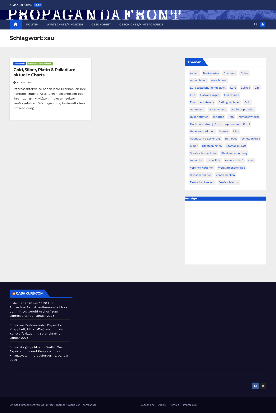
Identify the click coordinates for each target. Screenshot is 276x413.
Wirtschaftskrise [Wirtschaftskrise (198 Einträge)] (200, 174)
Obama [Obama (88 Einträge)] (223, 131)
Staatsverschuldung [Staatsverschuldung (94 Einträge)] (234, 153)
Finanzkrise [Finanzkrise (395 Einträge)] (231, 94)
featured (20, 64)
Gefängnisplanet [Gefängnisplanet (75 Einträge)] (229, 102)
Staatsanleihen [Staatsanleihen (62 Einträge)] (212, 145)
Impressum (190, 404)
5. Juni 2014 (25, 82)
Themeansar (88, 404)
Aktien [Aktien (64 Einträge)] (194, 73)
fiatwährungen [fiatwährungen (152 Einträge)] (209, 94)
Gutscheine (148, 404)
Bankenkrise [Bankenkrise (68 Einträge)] (211, 73)
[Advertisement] (225, 236)
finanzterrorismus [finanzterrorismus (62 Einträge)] (202, 102)
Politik (32, 24)
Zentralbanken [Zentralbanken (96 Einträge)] (225, 174)
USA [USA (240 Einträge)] (251, 160)
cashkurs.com (29, 293)
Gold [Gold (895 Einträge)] (247, 102)
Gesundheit (101, 24)
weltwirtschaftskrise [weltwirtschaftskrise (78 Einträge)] (231, 167)
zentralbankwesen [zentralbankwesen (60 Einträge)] (202, 182)
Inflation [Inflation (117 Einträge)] (218, 116)
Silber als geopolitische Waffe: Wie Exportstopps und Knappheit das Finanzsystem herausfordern (36, 351)
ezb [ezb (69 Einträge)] (257, 87)
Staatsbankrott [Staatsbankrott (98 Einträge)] (236, 145)
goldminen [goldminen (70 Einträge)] (197, 109)
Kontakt (174, 404)
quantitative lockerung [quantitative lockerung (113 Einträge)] (205, 138)
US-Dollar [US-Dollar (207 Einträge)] (196, 160)
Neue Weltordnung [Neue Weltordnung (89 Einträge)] (202, 131)
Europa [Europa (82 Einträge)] (245, 87)
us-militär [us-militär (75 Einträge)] (214, 160)
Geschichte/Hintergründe (141, 24)
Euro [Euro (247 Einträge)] (233, 87)
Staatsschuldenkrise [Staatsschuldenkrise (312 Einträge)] (203, 153)
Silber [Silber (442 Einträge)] (193, 145)
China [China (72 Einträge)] (244, 73)
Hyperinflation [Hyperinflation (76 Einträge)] (199, 116)
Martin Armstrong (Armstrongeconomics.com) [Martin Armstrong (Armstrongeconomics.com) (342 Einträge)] (220, 124)
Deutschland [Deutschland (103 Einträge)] (198, 80)
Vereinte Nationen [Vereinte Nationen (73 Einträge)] (201, 167)
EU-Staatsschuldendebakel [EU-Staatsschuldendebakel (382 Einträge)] (207, 87)
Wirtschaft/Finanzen (65, 24)
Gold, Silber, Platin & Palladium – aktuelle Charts (45, 72)
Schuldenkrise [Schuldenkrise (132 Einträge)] (251, 138)
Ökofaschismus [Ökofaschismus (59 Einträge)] (229, 182)
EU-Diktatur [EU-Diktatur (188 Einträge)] (219, 80)
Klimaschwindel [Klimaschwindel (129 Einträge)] (248, 116)
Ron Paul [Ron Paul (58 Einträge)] (231, 138)
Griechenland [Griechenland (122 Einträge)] (217, 109)
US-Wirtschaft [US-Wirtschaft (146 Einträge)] (234, 160)
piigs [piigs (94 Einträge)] (236, 131)
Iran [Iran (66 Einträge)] (231, 116)
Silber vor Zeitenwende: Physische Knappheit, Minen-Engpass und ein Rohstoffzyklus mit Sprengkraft (36, 329)
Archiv (162, 404)
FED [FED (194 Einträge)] (192, 94)
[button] (255, 24)
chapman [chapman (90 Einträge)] (230, 73)
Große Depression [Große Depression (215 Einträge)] (242, 109)
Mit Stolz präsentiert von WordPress (32, 404)
